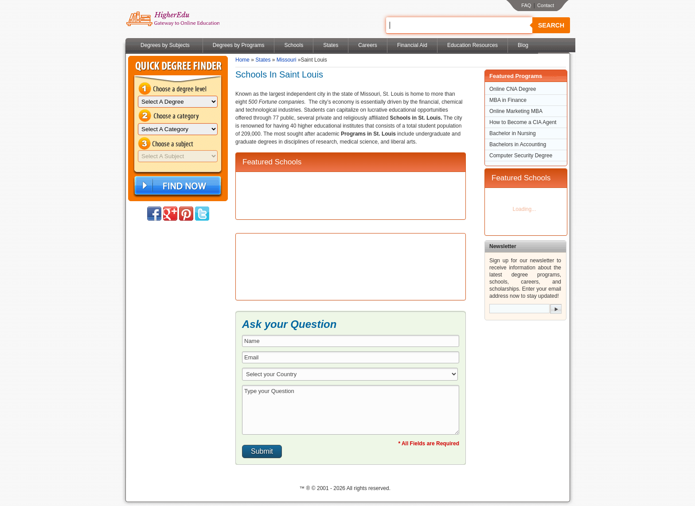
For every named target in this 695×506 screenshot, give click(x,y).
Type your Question (350, 410)
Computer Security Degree (520, 155)
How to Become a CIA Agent (522, 122)
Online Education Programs (172, 19)
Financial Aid (412, 45)
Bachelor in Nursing (512, 133)
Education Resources (472, 45)
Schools (293, 45)
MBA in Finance (508, 100)
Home (242, 60)
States (330, 45)
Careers (367, 45)
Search (551, 25)
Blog (523, 45)
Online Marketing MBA (516, 111)
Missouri (287, 60)
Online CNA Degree (512, 89)
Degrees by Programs (239, 45)
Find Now (176, 185)
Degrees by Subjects (165, 45)
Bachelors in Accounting (517, 144)
